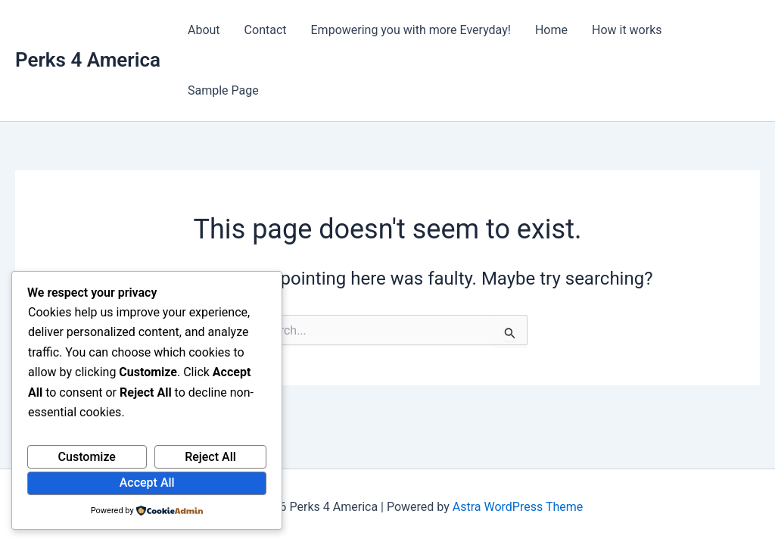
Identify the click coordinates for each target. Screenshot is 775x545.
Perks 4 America (87, 59)
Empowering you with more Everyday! (411, 30)
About (204, 30)
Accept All (147, 482)
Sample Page (223, 90)
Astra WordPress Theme (518, 507)
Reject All (210, 457)
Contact (265, 30)
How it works (627, 30)
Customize (87, 457)
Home (551, 30)
